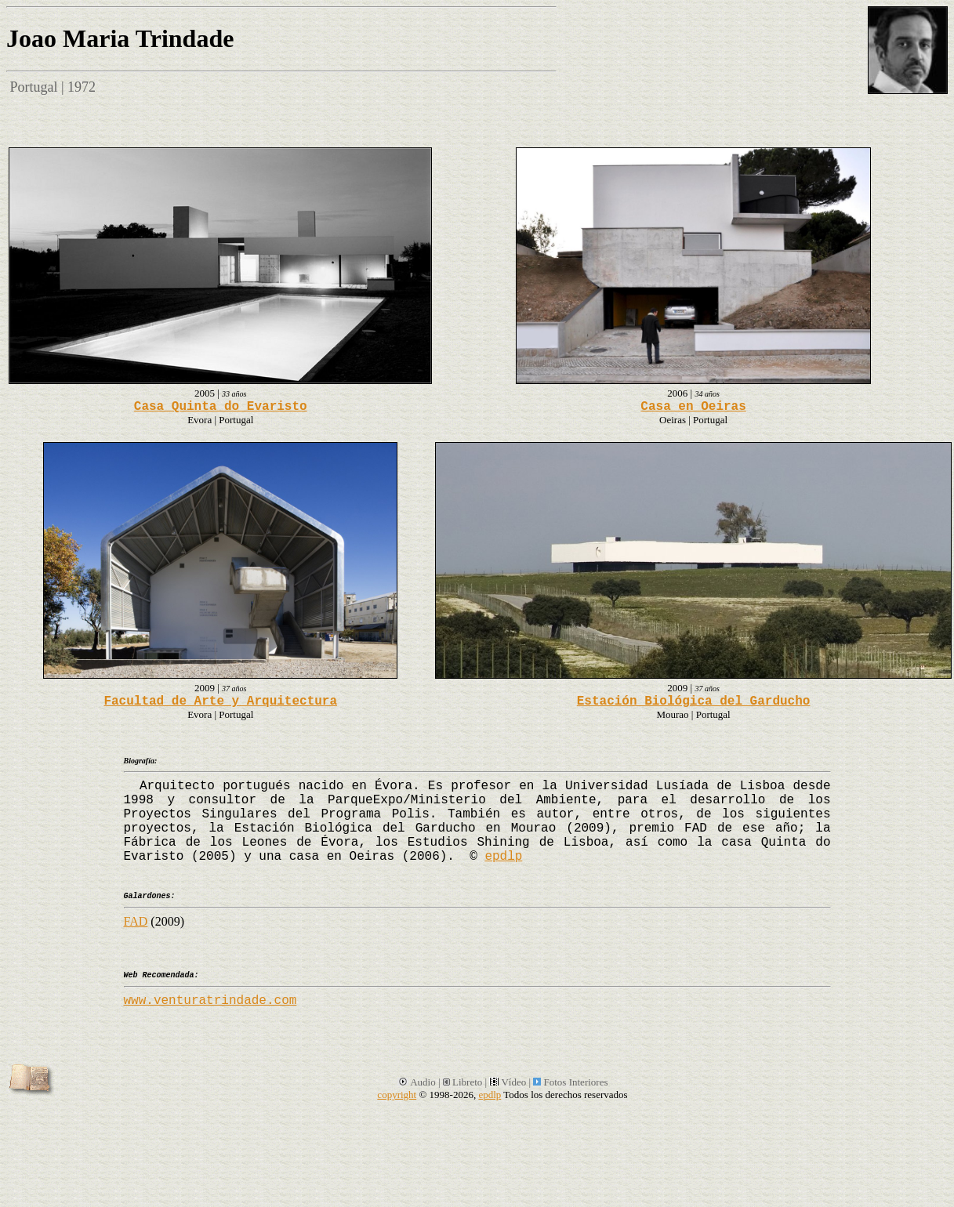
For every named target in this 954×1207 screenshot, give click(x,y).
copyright (396, 1094)
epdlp (503, 857)
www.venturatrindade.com (210, 1001)
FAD (136, 921)
